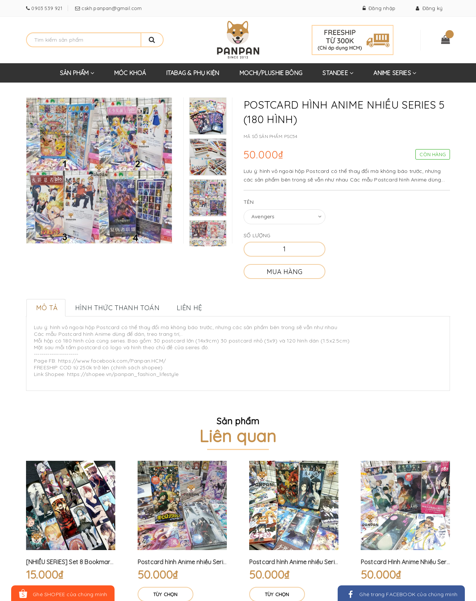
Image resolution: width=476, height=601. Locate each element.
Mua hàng (284, 271)
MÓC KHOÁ (130, 73)
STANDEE (337, 76)
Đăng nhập (379, 8)
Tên (249, 202)
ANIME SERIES (394, 76)
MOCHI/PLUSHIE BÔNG (271, 73)
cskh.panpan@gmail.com (111, 8)
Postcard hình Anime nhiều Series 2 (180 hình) (311, 562)
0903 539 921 (46, 8)
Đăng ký (429, 8)
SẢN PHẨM (77, 76)
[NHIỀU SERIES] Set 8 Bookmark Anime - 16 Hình (91, 562)
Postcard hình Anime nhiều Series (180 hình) (198, 562)
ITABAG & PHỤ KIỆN (192, 73)
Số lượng (257, 235)
